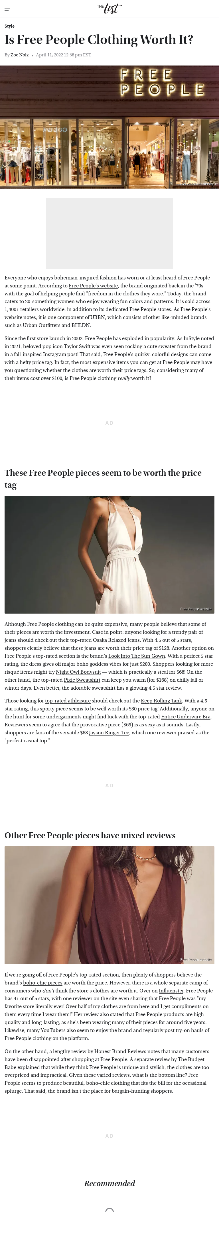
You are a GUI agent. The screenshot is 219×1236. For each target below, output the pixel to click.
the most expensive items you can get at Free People (130, 362)
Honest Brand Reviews (120, 1052)
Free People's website (93, 286)
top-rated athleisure (68, 701)
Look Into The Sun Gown (136, 656)
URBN (97, 317)
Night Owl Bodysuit (78, 672)
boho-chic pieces (42, 983)
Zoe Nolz (20, 55)
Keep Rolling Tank (161, 701)
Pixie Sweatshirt (82, 680)
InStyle (192, 339)
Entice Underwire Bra (185, 717)
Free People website (196, 609)
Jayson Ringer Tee (109, 733)
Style (10, 26)
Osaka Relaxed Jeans (116, 640)
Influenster (171, 991)
